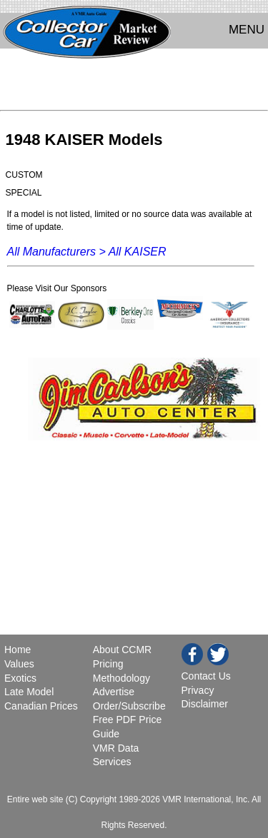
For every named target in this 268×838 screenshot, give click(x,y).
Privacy (198, 690)
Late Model (29, 691)
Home (19, 649)
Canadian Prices (41, 706)
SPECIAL (24, 193)
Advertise (113, 691)
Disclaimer (205, 704)
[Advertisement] (134, 82)
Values (19, 664)
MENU (246, 29)
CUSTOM (24, 175)
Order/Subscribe (129, 706)
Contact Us (206, 676)
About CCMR (122, 649)
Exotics (20, 678)
